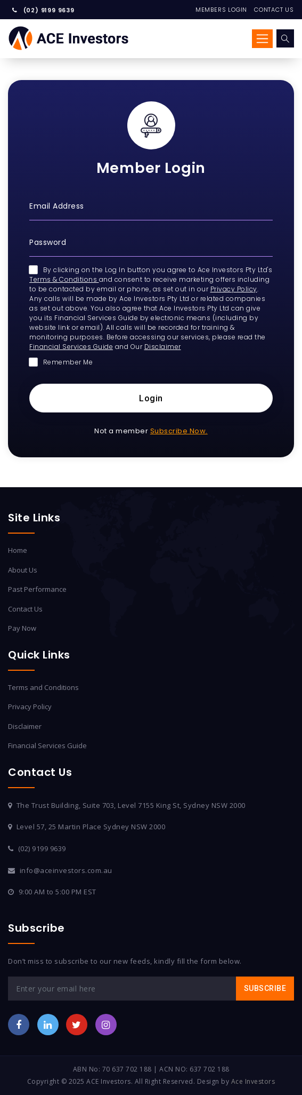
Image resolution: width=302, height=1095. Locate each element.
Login (151, 398)
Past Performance (37, 589)
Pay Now (22, 628)
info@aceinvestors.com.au (66, 870)
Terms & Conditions (64, 279)
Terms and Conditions (43, 687)
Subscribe (265, 988)
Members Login (221, 9)
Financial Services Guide (71, 346)
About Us (22, 570)
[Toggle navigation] (262, 38)
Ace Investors (253, 1081)
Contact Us (274, 9)
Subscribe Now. (179, 431)
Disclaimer (162, 346)
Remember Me (61, 362)
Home (17, 550)
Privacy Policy (233, 288)
